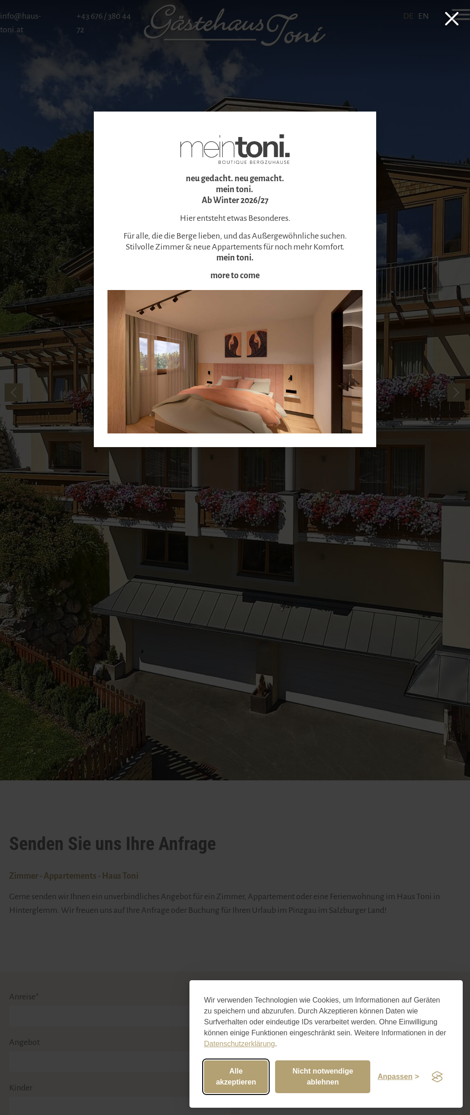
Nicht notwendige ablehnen (322, 1076)
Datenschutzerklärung (239, 1044)
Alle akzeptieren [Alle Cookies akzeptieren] (236, 1076)
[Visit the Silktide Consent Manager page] (437, 1077)
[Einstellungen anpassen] (398, 1076)
